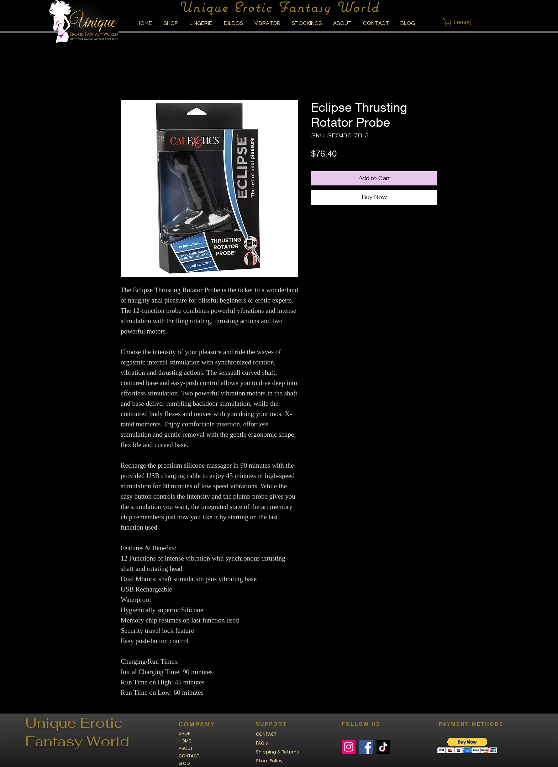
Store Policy (269, 761)
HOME (185, 741)
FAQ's (262, 743)
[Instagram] (349, 747)
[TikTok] (383, 747)
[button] (461, 22)
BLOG (184, 763)
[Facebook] (366, 747)
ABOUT (186, 748)
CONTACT (189, 756)
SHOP (184, 733)
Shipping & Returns (277, 752)
